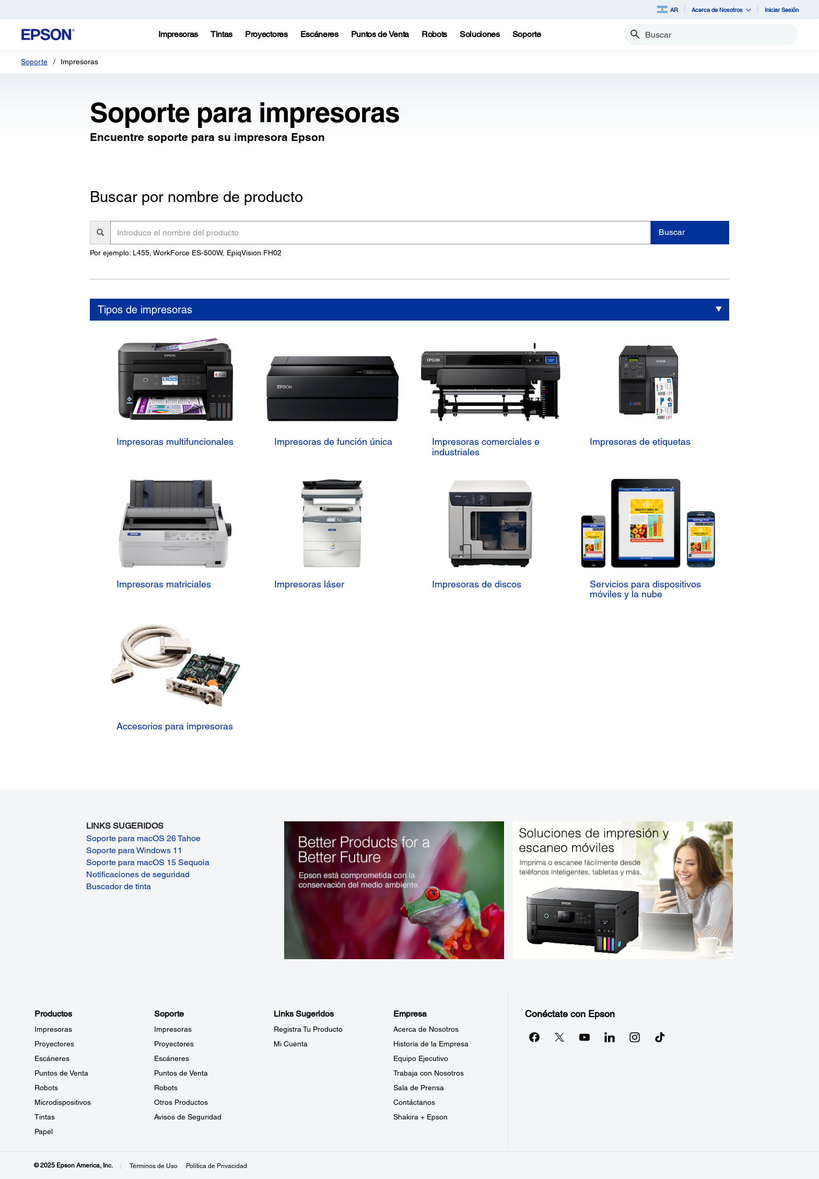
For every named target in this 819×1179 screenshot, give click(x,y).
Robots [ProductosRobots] (46, 1087)
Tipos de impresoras (145, 309)
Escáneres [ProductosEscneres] (51, 1058)
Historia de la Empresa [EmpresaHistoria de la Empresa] (431, 1044)
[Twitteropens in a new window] (559, 1037)
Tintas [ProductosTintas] (44, 1117)
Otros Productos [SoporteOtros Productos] (181, 1102)
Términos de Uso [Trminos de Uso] (154, 1166)
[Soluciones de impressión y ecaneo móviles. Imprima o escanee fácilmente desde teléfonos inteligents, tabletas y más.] (623, 889)
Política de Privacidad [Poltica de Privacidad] (216, 1166)
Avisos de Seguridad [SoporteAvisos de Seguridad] (187, 1117)
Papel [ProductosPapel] (43, 1131)
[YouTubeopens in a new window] (584, 1037)
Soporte (34, 61)
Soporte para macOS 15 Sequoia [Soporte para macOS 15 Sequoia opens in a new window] (147, 862)
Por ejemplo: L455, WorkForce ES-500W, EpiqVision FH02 (186, 253)
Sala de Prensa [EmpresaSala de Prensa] (418, 1087)
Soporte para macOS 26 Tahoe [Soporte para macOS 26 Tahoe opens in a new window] (143, 838)
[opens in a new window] (659, 1037)
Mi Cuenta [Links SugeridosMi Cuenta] (291, 1044)
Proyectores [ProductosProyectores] (54, 1044)
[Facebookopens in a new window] (534, 1037)
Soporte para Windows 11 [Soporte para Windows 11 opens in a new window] (134, 850)
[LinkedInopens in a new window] (609, 1037)
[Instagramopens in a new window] (634, 1037)
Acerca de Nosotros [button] (721, 9)
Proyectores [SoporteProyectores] (174, 1044)
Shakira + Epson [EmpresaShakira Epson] (420, 1117)
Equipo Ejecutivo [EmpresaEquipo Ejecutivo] (420, 1058)
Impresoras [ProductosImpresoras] (53, 1029)
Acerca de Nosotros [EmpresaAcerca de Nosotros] (426, 1029)
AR (667, 9)
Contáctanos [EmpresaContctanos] (414, 1102)
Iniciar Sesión (782, 9)
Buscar (672, 232)
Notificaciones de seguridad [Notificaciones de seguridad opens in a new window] (138, 874)
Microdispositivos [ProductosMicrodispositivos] (62, 1102)
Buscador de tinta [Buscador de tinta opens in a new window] (118, 886)
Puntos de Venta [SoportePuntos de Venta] (181, 1073)
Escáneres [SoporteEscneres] (171, 1058)
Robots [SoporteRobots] (166, 1087)
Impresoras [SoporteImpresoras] (173, 1029)
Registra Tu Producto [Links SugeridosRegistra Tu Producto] (308, 1029)
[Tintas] (221, 34)
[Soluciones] (479, 34)
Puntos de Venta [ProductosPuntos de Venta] (61, 1073)
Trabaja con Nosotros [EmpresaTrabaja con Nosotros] (428, 1073)
